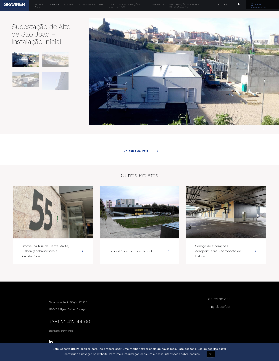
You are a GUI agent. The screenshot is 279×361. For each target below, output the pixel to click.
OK (211, 354)
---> (53, 212)
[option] (184, 71)
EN (225, 4)
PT (219, 4)
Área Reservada (258, 6)
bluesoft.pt (222, 306)
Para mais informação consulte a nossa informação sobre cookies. (154, 354)
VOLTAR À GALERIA (141, 151)
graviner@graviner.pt (61, 330)
